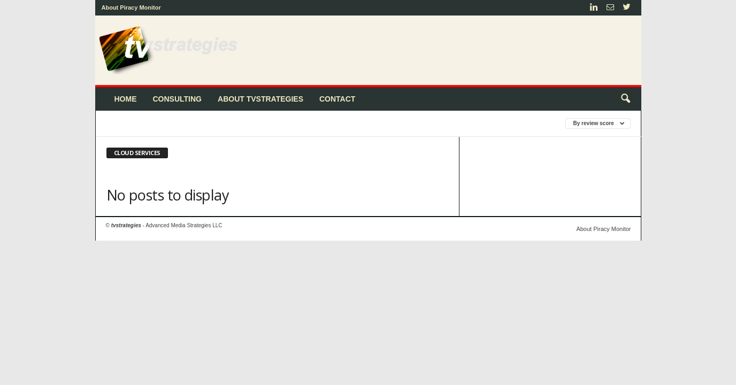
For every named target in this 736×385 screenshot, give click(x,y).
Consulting (177, 99)
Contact (337, 99)
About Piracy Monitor (131, 7)
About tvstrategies (260, 99)
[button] (625, 99)
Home (125, 99)
